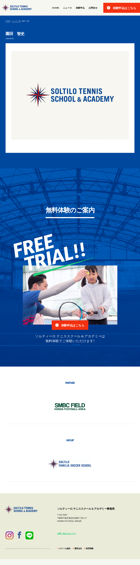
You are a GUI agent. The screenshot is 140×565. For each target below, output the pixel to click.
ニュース (67, 8)
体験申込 (80, 8)
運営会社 (78, 554)
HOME (55, 8)
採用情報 (89, 554)
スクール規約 (64, 554)
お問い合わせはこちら (66, 540)
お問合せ (93, 8)
